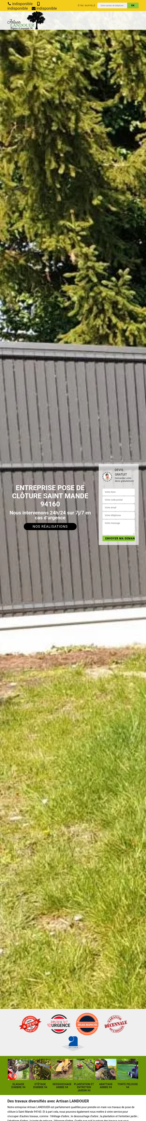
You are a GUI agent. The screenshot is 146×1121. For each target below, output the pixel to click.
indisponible (20, 4)
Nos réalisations (50, 526)
